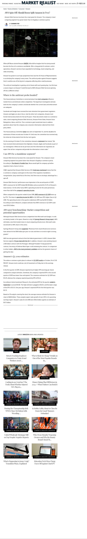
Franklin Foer (19, 163)
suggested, (25, 229)
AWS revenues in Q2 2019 (43, 194)
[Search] (77, 3)
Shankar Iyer (15, 23)
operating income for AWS (24, 197)
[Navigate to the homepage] (39, 3)
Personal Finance (7, 3)
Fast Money (60, 3)
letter (24, 132)
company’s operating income (25, 190)
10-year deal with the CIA (22, 241)
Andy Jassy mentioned (39, 170)
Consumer (21, 9)
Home (5, 9)
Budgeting (17, 3)
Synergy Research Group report (44, 219)
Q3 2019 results (38, 260)
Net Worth (72, 3)
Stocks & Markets (13, 9)
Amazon (28, 9)
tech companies (43, 99)
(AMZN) (26, 63)
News (66, 3)
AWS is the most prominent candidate (25, 249)
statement (41, 141)
